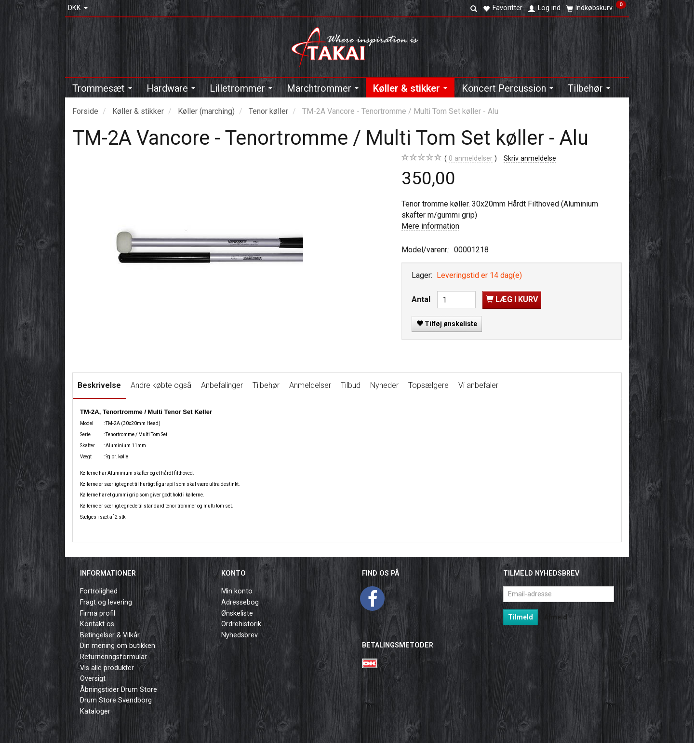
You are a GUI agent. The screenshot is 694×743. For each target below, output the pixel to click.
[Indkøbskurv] (596, 8)
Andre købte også (161, 385)
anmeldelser (471, 158)
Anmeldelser (310, 385)
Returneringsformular (113, 657)
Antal (422, 299)
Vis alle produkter (107, 668)
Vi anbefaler (478, 385)
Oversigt (93, 678)
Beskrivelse (99, 385)
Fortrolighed (99, 591)
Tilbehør (266, 385)
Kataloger (95, 711)
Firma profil (97, 613)
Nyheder (384, 385)
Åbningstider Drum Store (118, 690)
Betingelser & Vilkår (110, 635)
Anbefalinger (222, 385)
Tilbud (350, 385)
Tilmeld (520, 617)
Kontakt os (97, 624)
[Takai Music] (359, 44)
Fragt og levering (106, 602)
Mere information (430, 226)
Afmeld (555, 617)
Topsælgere (428, 385)
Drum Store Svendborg (116, 700)
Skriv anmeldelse (530, 158)
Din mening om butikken (117, 646)
